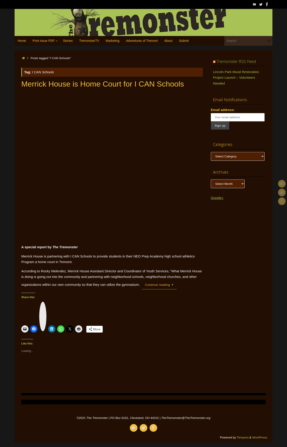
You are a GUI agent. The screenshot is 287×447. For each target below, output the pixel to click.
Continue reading (160, 284)
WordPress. (260, 437)
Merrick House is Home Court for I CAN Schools (102, 84)
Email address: (223, 110)
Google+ (217, 198)
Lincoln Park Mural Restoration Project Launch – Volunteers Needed (236, 77)
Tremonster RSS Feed (236, 61)
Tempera (243, 437)
